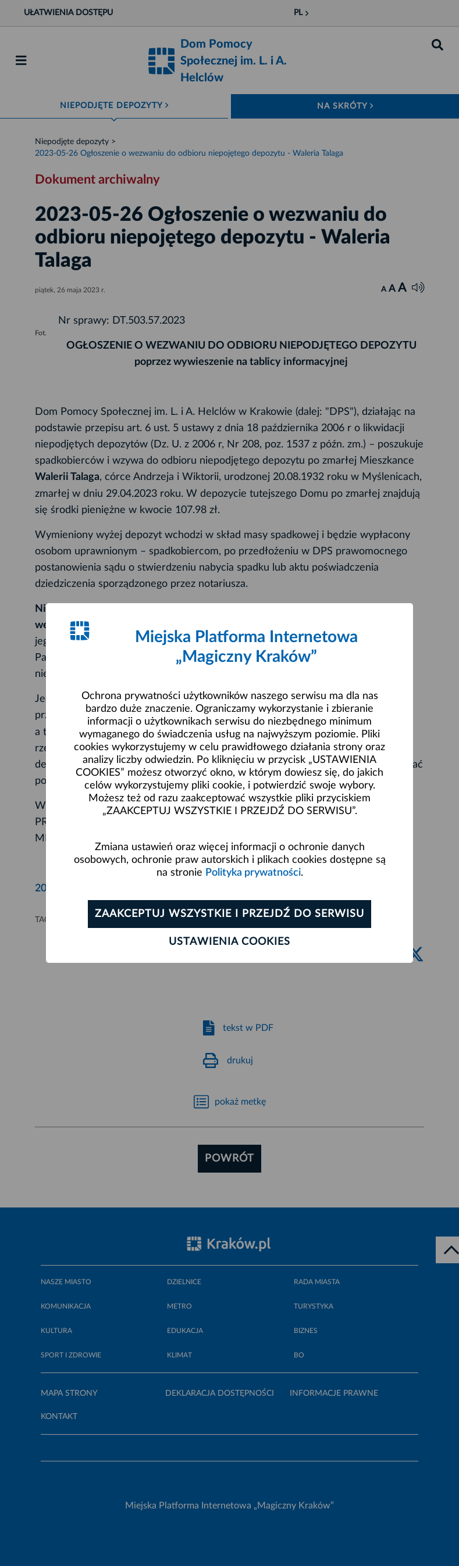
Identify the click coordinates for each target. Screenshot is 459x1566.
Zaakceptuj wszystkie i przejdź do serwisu (229, 914)
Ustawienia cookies (229, 942)
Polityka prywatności (253, 873)
